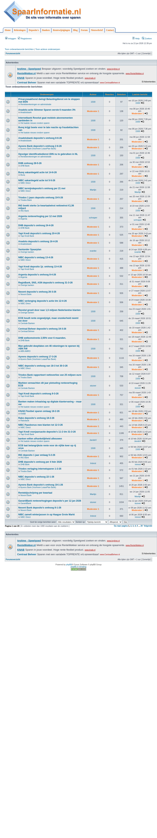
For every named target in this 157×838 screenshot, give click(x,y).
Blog (75, 30)
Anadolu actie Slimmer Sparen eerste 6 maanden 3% (46, 110)
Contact (110, 30)
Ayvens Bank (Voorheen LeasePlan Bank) (38, 149)
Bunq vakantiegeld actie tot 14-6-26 (37, 172)
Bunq (22, 175)
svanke (93, 251)
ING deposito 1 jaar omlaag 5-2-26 (36, 455)
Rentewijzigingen (61, 30)
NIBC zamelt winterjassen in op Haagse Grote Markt (46, 514)
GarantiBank (25, 503)
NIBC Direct (25, 183)
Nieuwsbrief (97, 30)
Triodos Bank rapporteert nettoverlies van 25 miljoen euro (49, 375)
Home (8, 30)
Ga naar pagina (121, 526)
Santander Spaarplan (29, 249)
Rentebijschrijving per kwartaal (35, 492)
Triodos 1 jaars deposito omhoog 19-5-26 (40, 197)
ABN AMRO (25, 351)
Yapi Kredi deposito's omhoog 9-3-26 (38, 393)
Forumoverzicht (13, 53)
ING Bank (24, 211)
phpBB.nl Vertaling (78, 567)
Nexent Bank (25, 294)
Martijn (93, 190)
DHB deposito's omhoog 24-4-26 (35, 225)
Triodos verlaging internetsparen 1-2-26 (39, 468)
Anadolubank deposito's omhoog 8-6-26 (40, 138)
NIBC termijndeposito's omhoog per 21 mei (41, 188)
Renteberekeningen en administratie (35, 104)
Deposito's (34, 30)
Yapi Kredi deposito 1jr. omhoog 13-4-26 (40, 266)
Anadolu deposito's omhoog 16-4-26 (38, 241)
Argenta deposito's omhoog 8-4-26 (37, 274)
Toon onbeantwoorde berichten (19, 49)
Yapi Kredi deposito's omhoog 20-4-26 (39, 233)
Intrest (93, 463)
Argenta (23, 219)
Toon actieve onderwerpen (47, 49)
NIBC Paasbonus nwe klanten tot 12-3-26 (40, 425)
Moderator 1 (93, 111)
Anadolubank (25, 112)
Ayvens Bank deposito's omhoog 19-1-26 (40, 484)
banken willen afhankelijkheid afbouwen (40, 438)
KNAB (23, 414)
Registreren (25, 38)
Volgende (148, 526)
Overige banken (27, 252)
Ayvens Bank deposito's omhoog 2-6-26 (39, 146)
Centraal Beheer (27, 331)
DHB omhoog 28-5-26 (29, 163)
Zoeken (147, 38)
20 (142, 526)
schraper (93, 217)
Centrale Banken (27, 323)
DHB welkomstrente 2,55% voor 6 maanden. (42, 338)
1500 (93, 102)
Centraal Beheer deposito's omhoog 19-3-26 (42, 328)
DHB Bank (24, 166)
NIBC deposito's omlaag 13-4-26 (35, 257)
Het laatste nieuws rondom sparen (35, 123)
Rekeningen (20, 30)
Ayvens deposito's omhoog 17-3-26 (37, 356)
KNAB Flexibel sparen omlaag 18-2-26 (38, 411)
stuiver (93, 385)
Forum (84, 30)
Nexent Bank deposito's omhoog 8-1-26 (39, 507)
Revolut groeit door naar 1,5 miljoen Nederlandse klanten (49, 310)
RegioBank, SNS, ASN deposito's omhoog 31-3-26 (45, 282)
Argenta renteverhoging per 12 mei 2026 (40, 216)
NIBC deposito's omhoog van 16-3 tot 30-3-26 (43, 365)
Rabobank (24, 421)
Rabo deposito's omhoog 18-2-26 (36, 418)
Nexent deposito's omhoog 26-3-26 (37, 291)
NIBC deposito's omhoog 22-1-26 (36, 476)
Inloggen (10, 38)
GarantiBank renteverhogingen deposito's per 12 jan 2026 (49, 500)
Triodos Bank (26, 200)
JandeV (93, 440)
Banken (46, 30)
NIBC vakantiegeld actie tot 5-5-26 (36, 180)
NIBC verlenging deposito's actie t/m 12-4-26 (42, 301)
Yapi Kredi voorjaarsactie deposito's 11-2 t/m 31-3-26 (47, 431)
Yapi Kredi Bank (27, 236)
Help (136, 38)
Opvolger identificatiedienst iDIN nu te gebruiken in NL (48, 154)
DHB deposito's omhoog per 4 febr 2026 (40, 462)
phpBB (69, 565)
